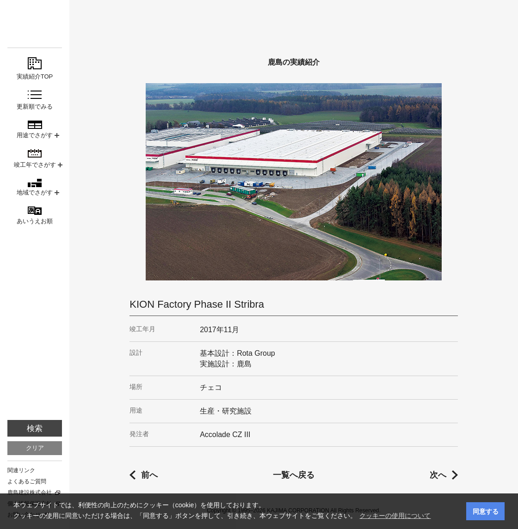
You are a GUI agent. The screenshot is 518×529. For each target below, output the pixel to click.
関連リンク (21, 470)
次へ (438, 475)
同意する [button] (486, 511)
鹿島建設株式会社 (29, 492)
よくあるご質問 (26, 481)
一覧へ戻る (293, 475)
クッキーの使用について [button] (395, 515)
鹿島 (34, 24)
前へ (149, 475)
